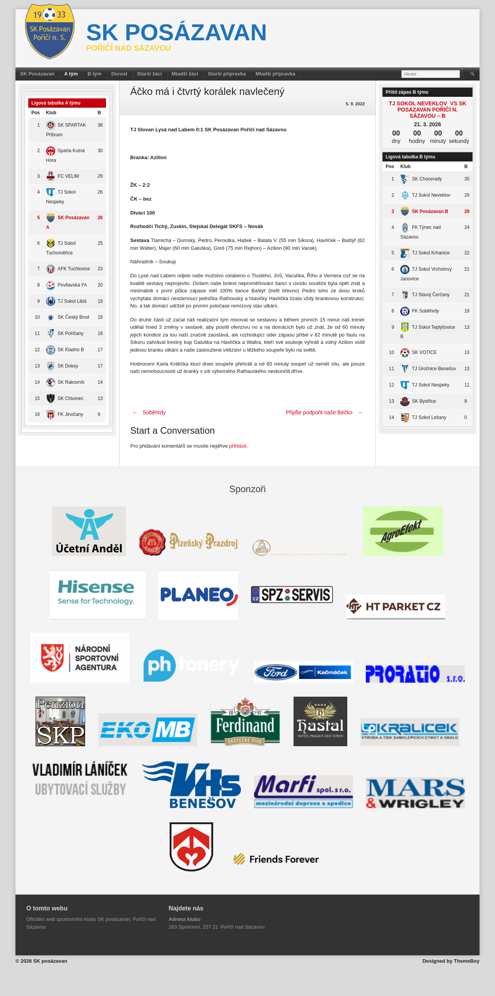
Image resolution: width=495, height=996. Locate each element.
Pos (35, 112)
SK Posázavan (37, 74)
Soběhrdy (148, 412)
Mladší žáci (185, 74)
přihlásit (238, 446)
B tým (95, 74)
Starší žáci (149, 74)
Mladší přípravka (275, 74)
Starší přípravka (227, 74)
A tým (71, 74)
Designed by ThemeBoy (451, 961)
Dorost (119, 74)
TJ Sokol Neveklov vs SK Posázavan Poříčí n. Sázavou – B (427, 109)
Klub (51, 112)
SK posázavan (176, 32)
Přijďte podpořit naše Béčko (325, 412)
